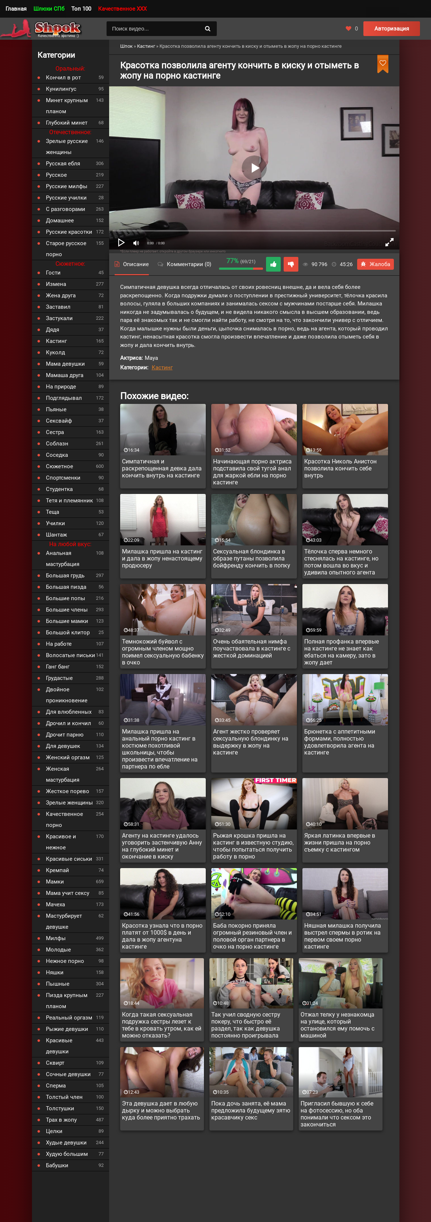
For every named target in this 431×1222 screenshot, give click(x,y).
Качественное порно (64, 819)
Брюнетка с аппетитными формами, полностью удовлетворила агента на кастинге (339, 742)
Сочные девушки (68, 1074)
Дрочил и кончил (68, 723)
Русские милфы (66, 186)
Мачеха (55, 904)
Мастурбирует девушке (64, 921)
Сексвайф (59, 421)
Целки (54, 1131)
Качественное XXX (122, 9)
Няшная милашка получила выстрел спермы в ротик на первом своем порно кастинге (342, 936)
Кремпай (57, 870)
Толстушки (60, 1108)
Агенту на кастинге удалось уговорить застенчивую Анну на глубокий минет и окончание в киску (162, 846)
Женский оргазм (68, 757)
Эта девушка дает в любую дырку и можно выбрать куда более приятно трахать (161, 1110)
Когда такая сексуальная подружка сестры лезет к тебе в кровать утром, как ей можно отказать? (161, 1025)
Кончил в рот (63, 77)
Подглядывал (64, 398)
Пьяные (56, 409)
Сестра (55, 432)
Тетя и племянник (69, 500)
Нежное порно (65, 961)
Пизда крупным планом (66, 1001)
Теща (52, 512)
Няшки (55, 972)
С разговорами (65, 209)
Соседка (57, 455)
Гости (53, 272)
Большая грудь (65, 575)
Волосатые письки (70, 655)
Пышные (57, 984)
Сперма (56, 1085)
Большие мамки (67, 621)
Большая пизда (66, 587)
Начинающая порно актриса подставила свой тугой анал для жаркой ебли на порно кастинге (252, 472)
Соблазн (57, 443)
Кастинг (162, 367)
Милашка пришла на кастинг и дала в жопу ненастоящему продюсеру (162, 558)
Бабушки (57, 1165)
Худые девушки (66, 1142)
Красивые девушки (59, 1046)
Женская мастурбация (62, 774)
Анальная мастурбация (62, 558)
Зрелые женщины (69, 802)
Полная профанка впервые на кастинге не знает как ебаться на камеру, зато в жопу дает (341, 652)
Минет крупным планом (67, 106)
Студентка (59, 489)
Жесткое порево (67, 791)
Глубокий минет (66, 122)
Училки (55, 523)
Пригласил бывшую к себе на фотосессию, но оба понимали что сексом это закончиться (337, 1114)
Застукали (59, 318)
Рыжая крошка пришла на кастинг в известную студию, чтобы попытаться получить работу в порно (253, 846)
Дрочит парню (64, 734)
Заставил (58, 307)
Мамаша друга (64, 375)
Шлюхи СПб (48, 9)
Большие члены (67, 609)
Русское (56, 175)
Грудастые (59, 678)
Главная (16, 9)
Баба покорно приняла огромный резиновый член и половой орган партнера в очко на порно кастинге (252, 936)
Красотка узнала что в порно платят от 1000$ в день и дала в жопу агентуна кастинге (162, 936)
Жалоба (375, 264)
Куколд (55, 352)
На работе (59, 644)
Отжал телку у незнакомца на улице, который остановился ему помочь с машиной (337, 1025)
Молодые (58, 949)
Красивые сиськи (69, 859)
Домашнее (60, 220)
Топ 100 (81, 9)
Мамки (55, 881)
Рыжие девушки (67, 1029)
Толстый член (64, 1097)
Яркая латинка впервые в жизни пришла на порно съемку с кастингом (339, 842)
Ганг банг (57, 666)
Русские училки (66, 197)
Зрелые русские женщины (67, 146)
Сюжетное (59, 466)
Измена (56, 284)
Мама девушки (65, 364)
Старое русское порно (66, 249)
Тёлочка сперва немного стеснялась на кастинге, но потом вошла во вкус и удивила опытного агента (341, 562)
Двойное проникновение (66, 695)
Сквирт (55, 1063)
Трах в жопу (61, 1120)
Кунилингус (61, 89)
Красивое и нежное (61, 842)
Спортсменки (63, 477)
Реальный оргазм (69, 1017)
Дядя (52, 329)
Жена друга (61, 295)
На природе (61, 386)
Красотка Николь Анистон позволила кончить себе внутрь (340, 468)
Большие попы (65, 598)
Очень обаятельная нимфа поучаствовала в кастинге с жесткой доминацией (251, 648)
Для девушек (63, 746)
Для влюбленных (68, 712)
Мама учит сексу (67, 893)
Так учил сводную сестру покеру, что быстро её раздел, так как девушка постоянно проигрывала (245, 1025)
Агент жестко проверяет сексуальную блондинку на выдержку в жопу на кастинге (250, 742)
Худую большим (67, 1154)
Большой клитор (68, 632)
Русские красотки (69, 232)
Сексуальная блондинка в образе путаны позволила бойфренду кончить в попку (251, 558)
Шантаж (56, 534)
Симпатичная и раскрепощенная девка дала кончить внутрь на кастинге (162, 468)
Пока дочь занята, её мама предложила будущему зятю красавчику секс (250, 1110)
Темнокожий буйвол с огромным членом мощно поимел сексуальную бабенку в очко (163, 652)
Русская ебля (63, 163)
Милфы (56, 938)
